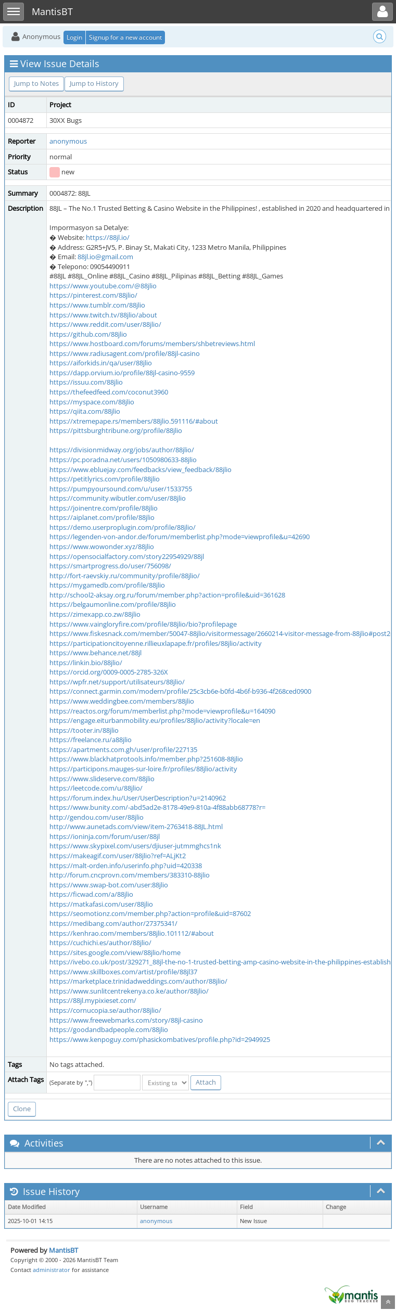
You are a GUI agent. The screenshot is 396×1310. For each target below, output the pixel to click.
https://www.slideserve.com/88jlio (102, 778)
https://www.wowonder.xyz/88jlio (101, 546)
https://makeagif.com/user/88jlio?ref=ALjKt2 (117, 855)
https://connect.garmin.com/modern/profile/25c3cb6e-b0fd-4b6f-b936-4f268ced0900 (180, 691)
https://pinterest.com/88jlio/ (93, 295)
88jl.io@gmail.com (105, 256)
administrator (51, 1270)
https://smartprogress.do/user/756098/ (110, 565)
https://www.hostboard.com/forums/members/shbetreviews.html (152, 343)
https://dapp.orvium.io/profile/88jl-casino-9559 (122, 372)
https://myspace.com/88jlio (91, 401)
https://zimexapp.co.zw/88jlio (94, 614)
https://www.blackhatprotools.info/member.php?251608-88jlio (146, 759)
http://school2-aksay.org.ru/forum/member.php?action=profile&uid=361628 (167, 595)
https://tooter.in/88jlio (84, 730)
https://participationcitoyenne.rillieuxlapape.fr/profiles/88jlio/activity (155, 643)
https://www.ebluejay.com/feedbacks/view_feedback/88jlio (140, 469)
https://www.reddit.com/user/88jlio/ (105, 324)
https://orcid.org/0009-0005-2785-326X (108, 672)
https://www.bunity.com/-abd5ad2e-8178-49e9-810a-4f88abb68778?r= (157, 807)
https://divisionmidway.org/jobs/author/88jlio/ (121, 449)
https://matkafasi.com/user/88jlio (101, 904)
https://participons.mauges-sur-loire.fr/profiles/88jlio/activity (143, 768)
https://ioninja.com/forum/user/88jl (104, 836)
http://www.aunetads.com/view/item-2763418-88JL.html (136, 826)
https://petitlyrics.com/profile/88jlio (104, 479)
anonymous (68, 141)
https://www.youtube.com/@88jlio (103, 285)
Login (74, 37)
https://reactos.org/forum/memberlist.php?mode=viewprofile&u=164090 (162, 711)
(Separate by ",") (70, 1082)
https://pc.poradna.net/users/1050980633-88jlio (123, 459)
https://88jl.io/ (108, 237)
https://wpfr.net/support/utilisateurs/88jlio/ (117, 681)
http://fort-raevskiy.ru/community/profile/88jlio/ (124, 575)
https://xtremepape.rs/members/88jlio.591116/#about (133, 421)
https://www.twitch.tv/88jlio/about (103, 315)
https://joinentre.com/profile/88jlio (103, 508)
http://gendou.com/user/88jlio (96, 817)
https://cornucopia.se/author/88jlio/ (105, 1010)
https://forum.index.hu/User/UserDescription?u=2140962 (137, 798)
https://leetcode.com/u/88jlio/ (96, 788)
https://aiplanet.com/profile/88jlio (102, 517)
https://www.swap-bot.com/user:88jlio (108, 884)
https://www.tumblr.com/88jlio (97, 305)
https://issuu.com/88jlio (86, 382)
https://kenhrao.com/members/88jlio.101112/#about (131, 933)
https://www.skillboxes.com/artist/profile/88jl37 (123, 971)
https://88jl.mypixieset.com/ (92, 1000)
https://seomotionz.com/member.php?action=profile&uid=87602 (150, 913)
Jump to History (94, 83)
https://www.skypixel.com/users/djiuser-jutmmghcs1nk (135, 845)
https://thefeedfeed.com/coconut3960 (108, 392)
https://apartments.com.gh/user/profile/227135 (123, 749)
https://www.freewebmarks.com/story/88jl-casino (126, 1020)
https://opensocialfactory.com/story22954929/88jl (126, 556)
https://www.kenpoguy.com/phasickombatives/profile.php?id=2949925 (159, 1039)
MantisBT (63, 1250)
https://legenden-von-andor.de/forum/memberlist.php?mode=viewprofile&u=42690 (179, 536)
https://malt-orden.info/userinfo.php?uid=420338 (125, 865)
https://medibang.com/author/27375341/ (113, 923)
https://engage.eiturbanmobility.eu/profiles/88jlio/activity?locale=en (154, 720)
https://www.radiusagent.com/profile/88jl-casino (124, 353)
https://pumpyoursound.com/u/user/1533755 (120, 488)
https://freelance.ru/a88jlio (90, 739)
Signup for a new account (125, 37)
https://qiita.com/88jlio (84, 411)
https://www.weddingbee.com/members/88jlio (121, 701)
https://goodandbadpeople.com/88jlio (108, 1029)
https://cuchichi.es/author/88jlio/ (100, 942)
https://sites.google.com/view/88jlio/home (115, 952)
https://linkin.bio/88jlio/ (85, 662)
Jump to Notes (36, 83)
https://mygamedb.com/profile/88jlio (107, 585)
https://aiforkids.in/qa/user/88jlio (100, 362)
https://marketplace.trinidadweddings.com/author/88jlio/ (138, 981)
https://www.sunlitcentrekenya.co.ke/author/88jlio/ (129, 991)
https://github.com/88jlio (88, 334)
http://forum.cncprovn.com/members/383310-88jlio (129, 875)
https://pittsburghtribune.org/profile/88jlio (115, 430)
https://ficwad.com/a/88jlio (91, 894)
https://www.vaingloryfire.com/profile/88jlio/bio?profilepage (143, 624)
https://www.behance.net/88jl (95, 652)
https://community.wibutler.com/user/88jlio (117, 498)
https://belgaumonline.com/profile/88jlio (112, 604)
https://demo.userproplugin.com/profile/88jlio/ (122, 527)
